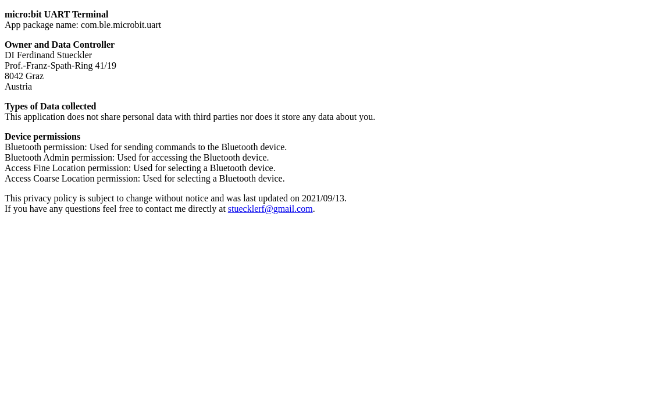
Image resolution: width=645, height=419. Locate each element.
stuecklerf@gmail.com (270, 209)
